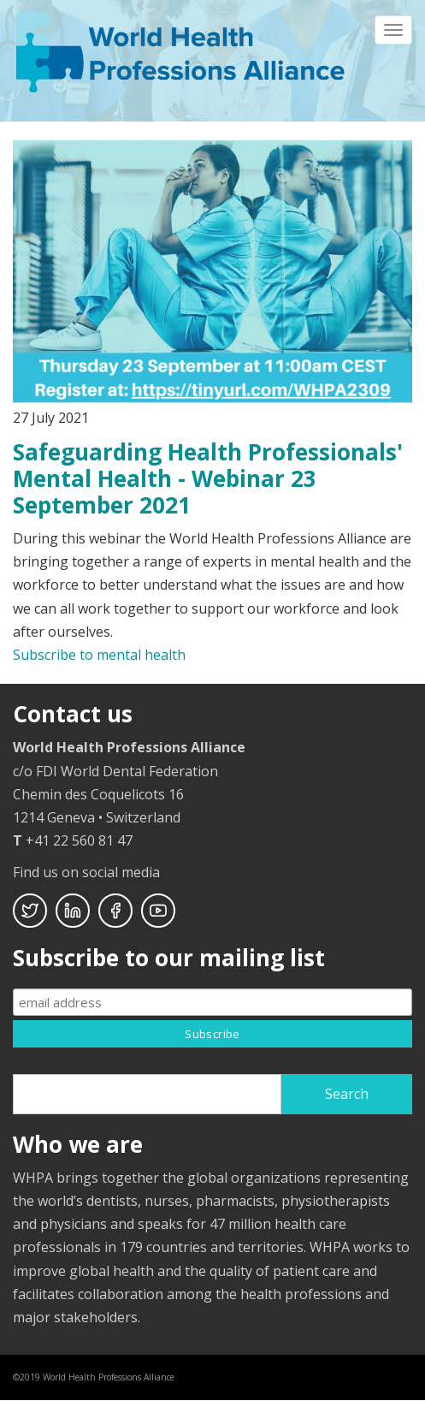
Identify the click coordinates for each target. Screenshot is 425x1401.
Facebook (115, 910)
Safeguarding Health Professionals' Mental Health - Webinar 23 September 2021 (208, 478)
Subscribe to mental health (99, 654)
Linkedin (73, 910)
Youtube (158, 910)
